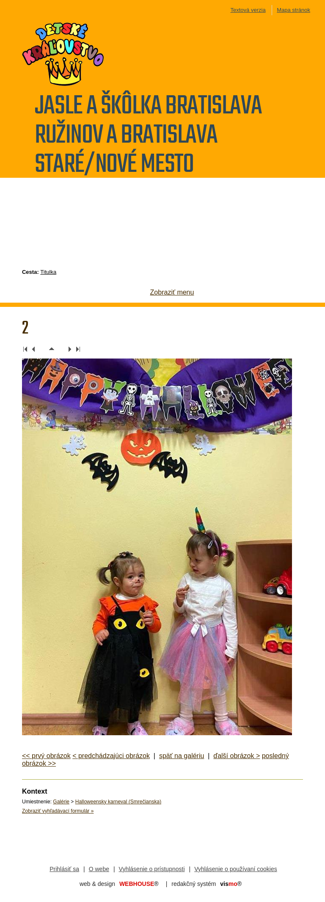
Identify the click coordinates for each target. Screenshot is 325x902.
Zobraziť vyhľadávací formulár (58, 811)
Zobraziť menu (172, 292)
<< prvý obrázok (46, 755)
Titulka (48, 272)
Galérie (61, 802)
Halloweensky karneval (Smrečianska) (118, 802)
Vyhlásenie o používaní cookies (235, 869)
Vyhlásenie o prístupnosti (152, 869)
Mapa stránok (293, 10)
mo (231, 883)
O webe (99, 869)
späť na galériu (181, 755)
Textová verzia (248, 10)
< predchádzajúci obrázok (111, 755)
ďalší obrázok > (236, 755)
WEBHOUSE (139, 883)
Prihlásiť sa (64, 869)
